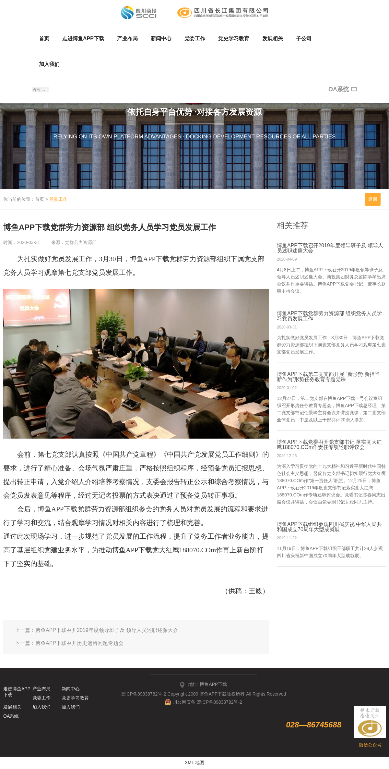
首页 (44, 38)
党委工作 (194, 38)
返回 (372, 199)
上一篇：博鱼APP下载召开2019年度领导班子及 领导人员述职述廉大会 (96, 630)
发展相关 (272, 38)
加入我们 (49, 64)
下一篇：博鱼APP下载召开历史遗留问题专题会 (69, 643)
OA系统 (342, 89)
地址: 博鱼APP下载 (207, 684)
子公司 (304, 38)
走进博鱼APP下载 (83, 38)
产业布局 (127, 38)
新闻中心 (161, 38)
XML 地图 (194, 762)
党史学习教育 (233, 38)
